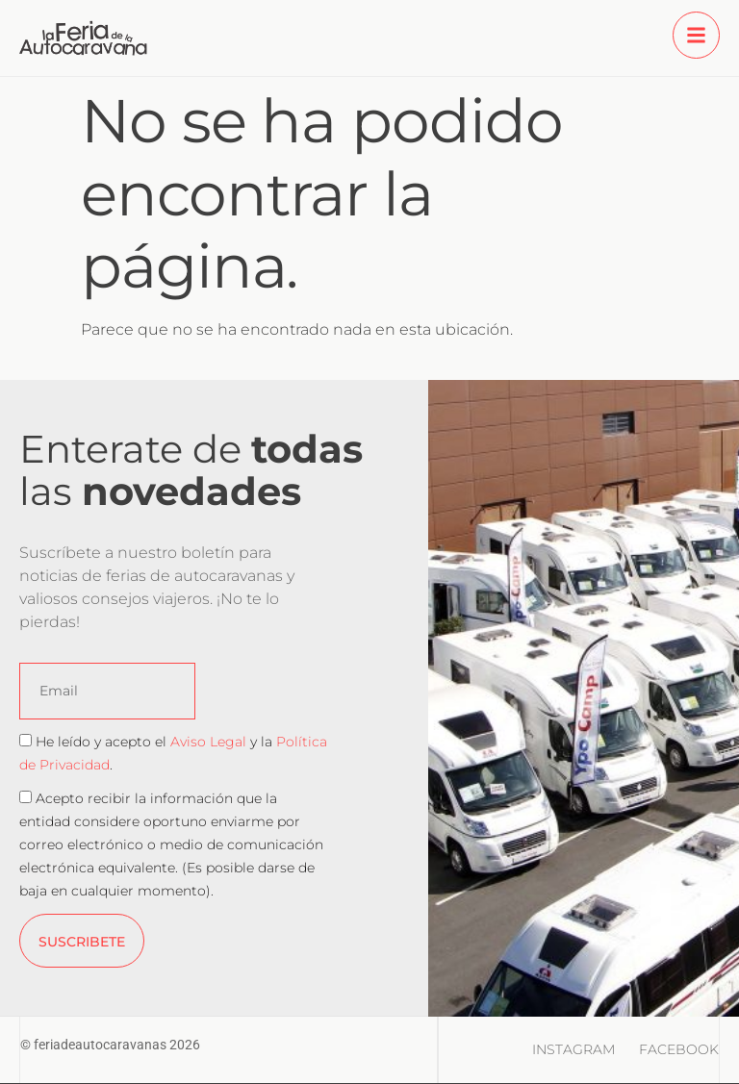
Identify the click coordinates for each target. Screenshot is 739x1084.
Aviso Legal (208, 741)
